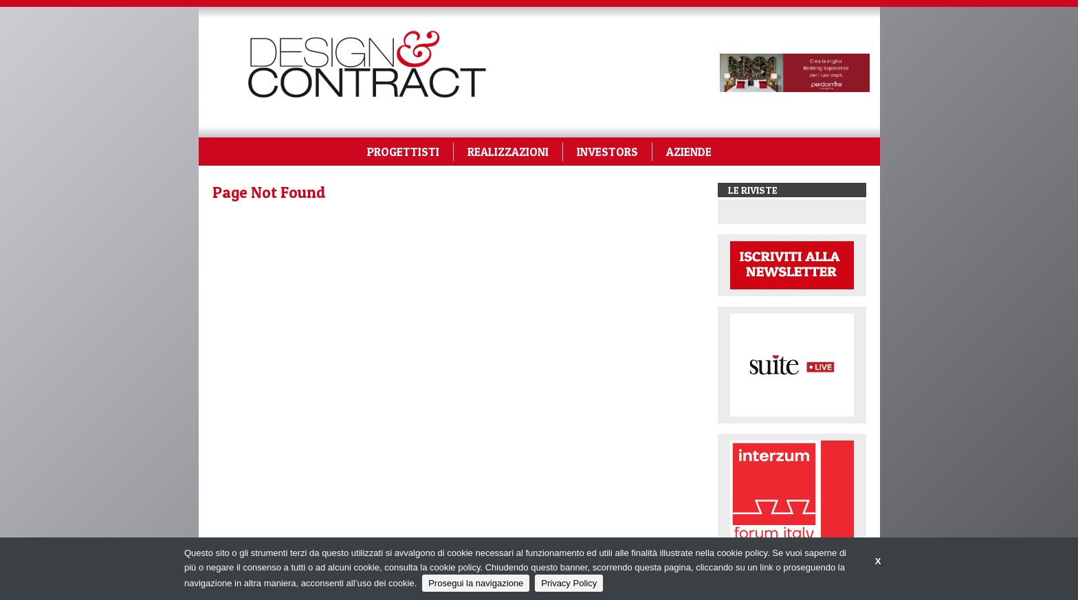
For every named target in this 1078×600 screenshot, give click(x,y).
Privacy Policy (569, 583)
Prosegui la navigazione (475, 583)
